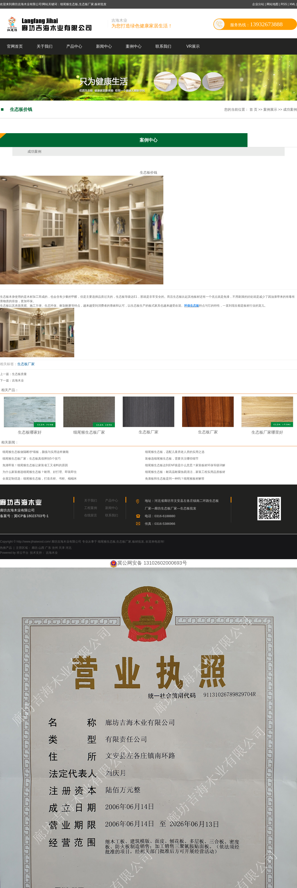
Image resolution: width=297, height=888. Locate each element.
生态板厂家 (26, 364)
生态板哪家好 (30, 432)
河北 (69, 548)
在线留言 (90, 515)
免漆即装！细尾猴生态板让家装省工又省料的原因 (35, 465)
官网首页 (15, 46)
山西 (41, 548)
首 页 (253, 109)
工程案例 (90, 508)
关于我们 (44, 46)
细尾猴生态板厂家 (89, 432)
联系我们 (163, 46)
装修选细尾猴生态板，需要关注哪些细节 (171, 458)
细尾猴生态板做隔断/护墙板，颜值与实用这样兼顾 (35, 452)
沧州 (55, 548)
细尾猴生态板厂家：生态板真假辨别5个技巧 (31, 458)
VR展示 (193, 46)
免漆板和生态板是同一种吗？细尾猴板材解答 (174, 478)
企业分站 (258, 4)
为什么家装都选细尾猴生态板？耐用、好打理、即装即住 (39, 472)
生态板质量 (19, 374)
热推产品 (6, 548)
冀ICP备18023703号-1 (31, 516)
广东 (48, 548)
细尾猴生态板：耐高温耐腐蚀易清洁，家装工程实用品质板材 (185, 472)
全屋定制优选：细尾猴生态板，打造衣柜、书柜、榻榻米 (39, 478)
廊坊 (35, 548)
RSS (284, 4)
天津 (62, 548)
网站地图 (273, 4)
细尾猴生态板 (107, 541)
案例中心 (134, 46)
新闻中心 (104, 46)
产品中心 (74, 46)
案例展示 (270, 109)
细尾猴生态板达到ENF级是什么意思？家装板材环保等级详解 (185, 465)
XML (292, 4)
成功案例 (290, 109)
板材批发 (138, 541)
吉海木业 (18, 380)
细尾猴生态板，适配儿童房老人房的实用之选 (174, 452)
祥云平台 (22, 552)
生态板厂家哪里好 (267, 432)
